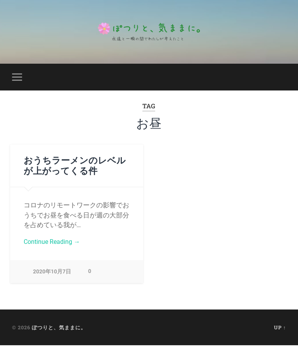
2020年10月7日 (52, 272)
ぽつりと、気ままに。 (59, 328)
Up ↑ (280, 328)
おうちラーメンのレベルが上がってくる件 (75, 165)
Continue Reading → (53, 242)
